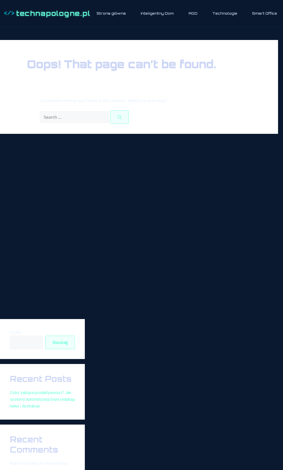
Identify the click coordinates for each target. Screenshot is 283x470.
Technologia (224, 13)
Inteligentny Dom (157, 13)
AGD (193, 13)
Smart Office (264, 13)
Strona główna (111, 13)
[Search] (119, 117)
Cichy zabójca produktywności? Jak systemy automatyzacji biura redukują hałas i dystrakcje (42, 399)
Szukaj (15, 332)
